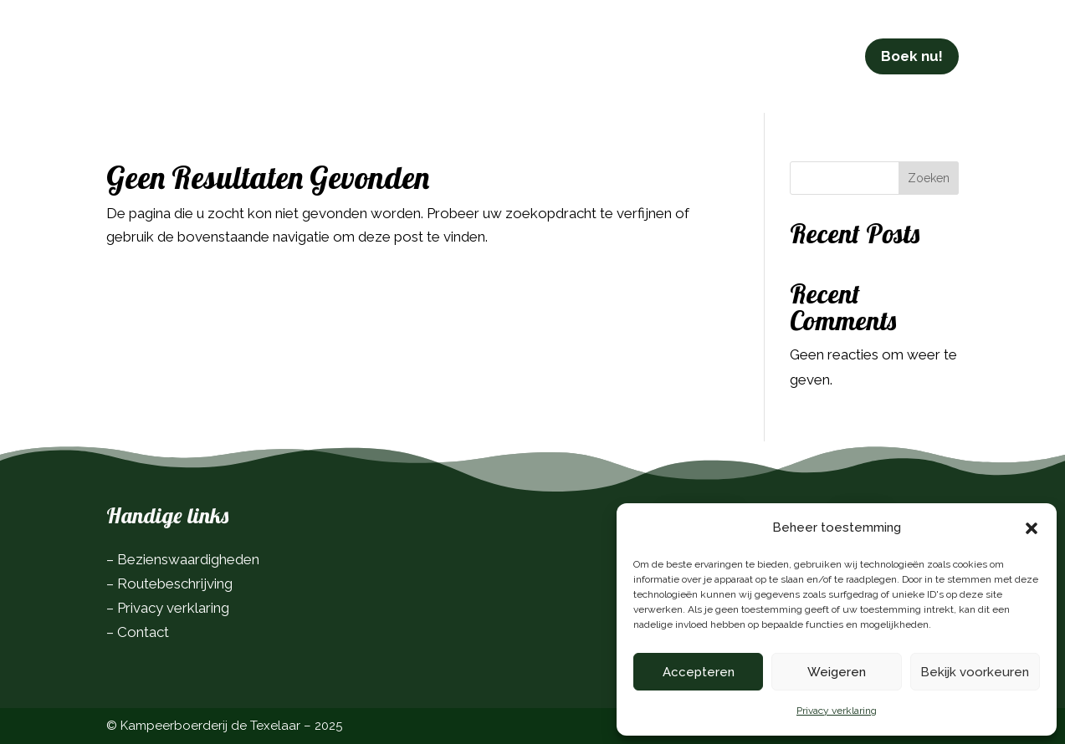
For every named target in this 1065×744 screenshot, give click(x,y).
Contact (704, 45)
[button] (1031, 528)
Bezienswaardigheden (188, 559)
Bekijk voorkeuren (974, 672)
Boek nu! (912, 45)
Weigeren (836, 672)
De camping (256, 45)
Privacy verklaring (836, 710)
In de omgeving (517, 45)
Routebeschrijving (175, 583)
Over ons (624, 45)
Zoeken (929, 178)
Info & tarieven (389, 45)
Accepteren (699, 672)
